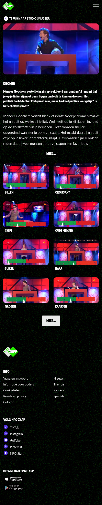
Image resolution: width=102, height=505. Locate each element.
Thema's (59, 384)
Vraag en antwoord (15, 378)
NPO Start (13, 453)
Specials (59, 396)
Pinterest (12, 446)
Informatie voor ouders (18, 384)
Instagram (13, 433)
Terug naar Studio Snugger (29, 18)
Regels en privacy (15, 396)
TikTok (11, 426)
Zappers (59, 390)
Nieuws (59, 378)
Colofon (8, 402)
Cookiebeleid (12, 390)
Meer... (51, 320)
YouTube (12, 439)
